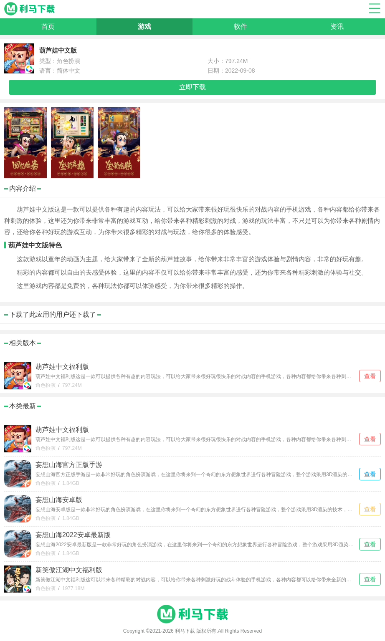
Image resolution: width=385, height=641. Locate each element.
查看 (370, 376)
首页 (48, 26)
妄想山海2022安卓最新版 (73, 534)
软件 (240, 26)
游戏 (144, 26)
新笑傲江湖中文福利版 (68, 569)
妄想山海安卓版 (58, 499)
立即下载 (192, 87)
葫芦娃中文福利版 (62, 366)
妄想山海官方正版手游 (68, 464)
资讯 (337, 26)
